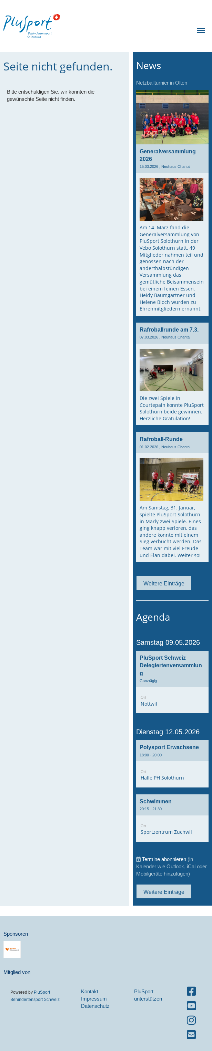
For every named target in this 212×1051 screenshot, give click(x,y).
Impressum (94, 999)
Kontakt (89, 991)
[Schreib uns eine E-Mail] (191, 1035)
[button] (172, 682)
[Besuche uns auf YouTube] (191, 1006)
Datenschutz (95, 1006)
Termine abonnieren (164, 859)
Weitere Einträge (163, 583)
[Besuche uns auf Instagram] (191, 1020)
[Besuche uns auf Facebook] (191, 991)
